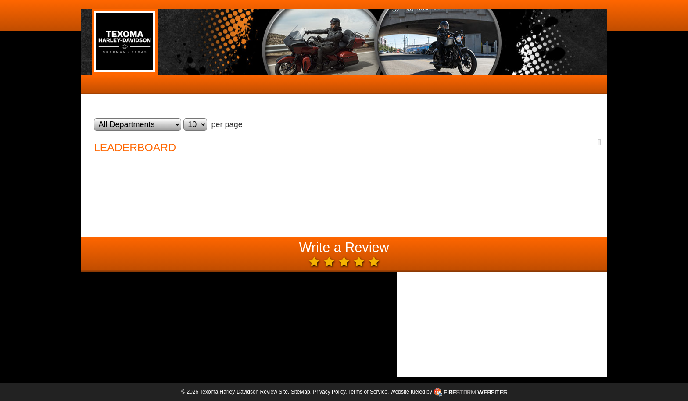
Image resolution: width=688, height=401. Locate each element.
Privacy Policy (329, 392)
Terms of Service (367, 392)
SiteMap (300, 392)
